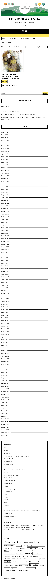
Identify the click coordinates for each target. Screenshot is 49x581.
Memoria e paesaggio (10, 489)
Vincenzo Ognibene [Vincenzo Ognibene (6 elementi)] (22, 570)
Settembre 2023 (5, 216)
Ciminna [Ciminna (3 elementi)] (33, 545)
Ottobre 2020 (5, 298)
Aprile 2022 (4, 263)
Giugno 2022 (4, 257)
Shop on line (12, 38)
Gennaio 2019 (5, 356)
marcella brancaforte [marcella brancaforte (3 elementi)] (38, 553)
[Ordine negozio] (36, 47)
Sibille (6, 505)
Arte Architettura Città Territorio (14, 469)
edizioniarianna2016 (9, 578)
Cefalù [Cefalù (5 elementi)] (24, 545)
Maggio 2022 (4, 260)
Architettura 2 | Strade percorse (14, 458)
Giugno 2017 (4, 408)
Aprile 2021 (4, 287)
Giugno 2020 (4, 309)
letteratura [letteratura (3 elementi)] (12, 553)
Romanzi (6, 502)
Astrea (6, 472)
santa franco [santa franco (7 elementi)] (14, 565)
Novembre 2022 (5, 244)
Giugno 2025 (4, 159)
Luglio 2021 (4, 282)
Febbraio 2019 (5, 353)
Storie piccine (8, 508)
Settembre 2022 (5, 249)
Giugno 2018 (4, 375)
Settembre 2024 (5, 184)
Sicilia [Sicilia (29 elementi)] (34, 565)
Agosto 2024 (4, 186)
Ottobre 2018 (5, 364)
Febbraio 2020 (5, 320)
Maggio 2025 (4, 162)
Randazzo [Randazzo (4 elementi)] (32, 561)
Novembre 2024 (5, 178)
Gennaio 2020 (5, 323)
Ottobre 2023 (5, 214)
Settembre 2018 (5, 367)
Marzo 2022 (4, 266)
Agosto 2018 (4, 369)
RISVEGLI (6, 499)
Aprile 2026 (4, 132)
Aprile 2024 (4, 197)
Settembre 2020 (5, 301)
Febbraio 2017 (5, 419)
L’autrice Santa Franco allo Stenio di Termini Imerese (18, 114)
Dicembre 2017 (5, 391)
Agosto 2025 (4, 154)
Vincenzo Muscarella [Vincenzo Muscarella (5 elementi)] (10, 570)
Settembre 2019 (5, 334)
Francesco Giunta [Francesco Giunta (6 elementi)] (32, 548)
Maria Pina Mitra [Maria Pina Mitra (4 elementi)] (17, 556)
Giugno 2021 (4, 285)
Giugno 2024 (4, 192)
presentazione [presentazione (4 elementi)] (25, 561)
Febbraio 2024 (5, 203)
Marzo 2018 (4, 383)
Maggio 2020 (4, 312)
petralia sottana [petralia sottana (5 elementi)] (33, 558)
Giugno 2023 (4, 225)
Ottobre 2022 (5, 246)
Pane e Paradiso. (6, 106)
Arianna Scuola (8, 467)
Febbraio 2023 (5, 236)
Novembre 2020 (5, 296)
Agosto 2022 (4, 252)
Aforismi (6, 448)
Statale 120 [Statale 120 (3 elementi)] (7, 568)
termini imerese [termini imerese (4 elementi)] (21, 568)
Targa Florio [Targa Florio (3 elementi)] (13, 568)
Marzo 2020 (4, 318)
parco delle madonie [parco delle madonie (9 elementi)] (19, 559)
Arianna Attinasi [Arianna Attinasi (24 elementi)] (13, 542)
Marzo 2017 (4, 416)
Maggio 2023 (4, 227)
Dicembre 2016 (5, 424)
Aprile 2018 (4, 380)
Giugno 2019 (4, 342)
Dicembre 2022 (5, 241)
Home (3, 38)
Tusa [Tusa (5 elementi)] (38, 568)
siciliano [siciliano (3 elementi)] (42, 565)
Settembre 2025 (5, 151)
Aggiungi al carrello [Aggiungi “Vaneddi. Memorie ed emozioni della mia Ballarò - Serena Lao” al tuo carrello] (9, 85)
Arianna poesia (8, 464)
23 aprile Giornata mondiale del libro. (13, 109)
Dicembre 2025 (5, 143)
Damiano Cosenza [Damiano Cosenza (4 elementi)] (40, 545)
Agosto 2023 (4, 219)
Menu (24, 26)
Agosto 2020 (4, 304)
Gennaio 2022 (5, 268)
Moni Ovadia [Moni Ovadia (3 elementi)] (36, 556)
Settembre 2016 (5, 432)
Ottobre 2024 (5, 181)
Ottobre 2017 (5, 397)
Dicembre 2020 (5, 293)
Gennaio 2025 (5, 173)
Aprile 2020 (4, 315)
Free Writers (8, 483)
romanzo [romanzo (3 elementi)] (6, 565)
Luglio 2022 (4, 255)
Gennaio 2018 (5, 389)
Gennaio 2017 (5, 421)
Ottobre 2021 (5, 274)
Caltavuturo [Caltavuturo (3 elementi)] (19, 545)
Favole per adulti (9, 480)
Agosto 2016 (4, 435)
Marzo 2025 (4, 167)
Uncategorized (8, 513)
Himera (6, 486)
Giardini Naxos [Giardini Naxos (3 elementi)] (24, 550)
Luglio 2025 (4, 156)
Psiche (6, 497)
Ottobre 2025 (5, 148)
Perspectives (8, 491)
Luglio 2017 (4, 405)
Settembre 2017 (5, 399)
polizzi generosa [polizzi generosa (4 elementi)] (16, 561)
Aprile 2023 (4, 230)
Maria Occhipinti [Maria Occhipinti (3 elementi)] (8, 556)
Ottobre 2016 (5, 430)
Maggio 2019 (4, 345)
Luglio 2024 (4, 189)
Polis (5, 494)
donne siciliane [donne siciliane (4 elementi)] (8, 548)
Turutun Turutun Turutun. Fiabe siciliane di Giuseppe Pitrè (22, 510)
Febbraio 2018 (5, 386)
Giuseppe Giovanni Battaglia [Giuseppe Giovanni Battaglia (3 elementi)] (34, 550)
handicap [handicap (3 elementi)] (6, 553)
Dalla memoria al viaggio (11, 475)
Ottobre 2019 (5, 331)
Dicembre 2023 (5, 208)
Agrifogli (7, 453)
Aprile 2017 (4, 413)
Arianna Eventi (8, 461)
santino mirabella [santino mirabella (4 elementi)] (24, 565)
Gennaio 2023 (5, 238)
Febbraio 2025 (5, 170)
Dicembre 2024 (5, 175)
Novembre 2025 (5, 145)
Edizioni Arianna (24, 19)
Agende (6, 450)
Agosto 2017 (4, 402)
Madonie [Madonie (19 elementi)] (28, 553)
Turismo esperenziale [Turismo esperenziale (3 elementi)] (31, 568)
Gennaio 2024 (5, 206)
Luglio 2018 (4, 372)
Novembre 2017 (5, 394)
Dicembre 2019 (5, 326)
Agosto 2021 (4, 279)
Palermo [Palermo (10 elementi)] (7, 559)
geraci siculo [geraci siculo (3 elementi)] (16, 550)
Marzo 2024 (4, 200)
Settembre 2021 (5, 277)
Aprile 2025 (4, 165)
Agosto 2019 (4, 337)
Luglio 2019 (4, 339)
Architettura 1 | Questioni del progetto (16, 456)
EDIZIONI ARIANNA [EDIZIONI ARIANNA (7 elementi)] (19, 548)
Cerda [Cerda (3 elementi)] (29, 545)
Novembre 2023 (5, 211)
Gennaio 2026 (5, 140)
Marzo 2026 (4, 134)
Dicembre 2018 (5, 358)
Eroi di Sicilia (9, 478)
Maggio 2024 (4, 195)
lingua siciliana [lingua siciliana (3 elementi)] (19, 553)
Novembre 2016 (5, 427)
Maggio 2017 (4, 410)
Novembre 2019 (5, 328)
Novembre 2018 (5, 361)
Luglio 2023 (4, 222)
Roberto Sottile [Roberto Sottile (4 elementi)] (39, 561)
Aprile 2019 (4, 348)
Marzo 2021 (4, 290)
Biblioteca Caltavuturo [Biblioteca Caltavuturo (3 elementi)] (28, 542)
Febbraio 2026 (5, 137)
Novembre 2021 (5, 271)
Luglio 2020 (4, 307)
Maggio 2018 (4, 378)
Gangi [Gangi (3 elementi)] (11, 550)
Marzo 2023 (4, 233)
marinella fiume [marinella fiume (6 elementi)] (27, 556)
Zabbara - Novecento (10, 516)
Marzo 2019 (4, 350)
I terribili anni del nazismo (10, 111)
